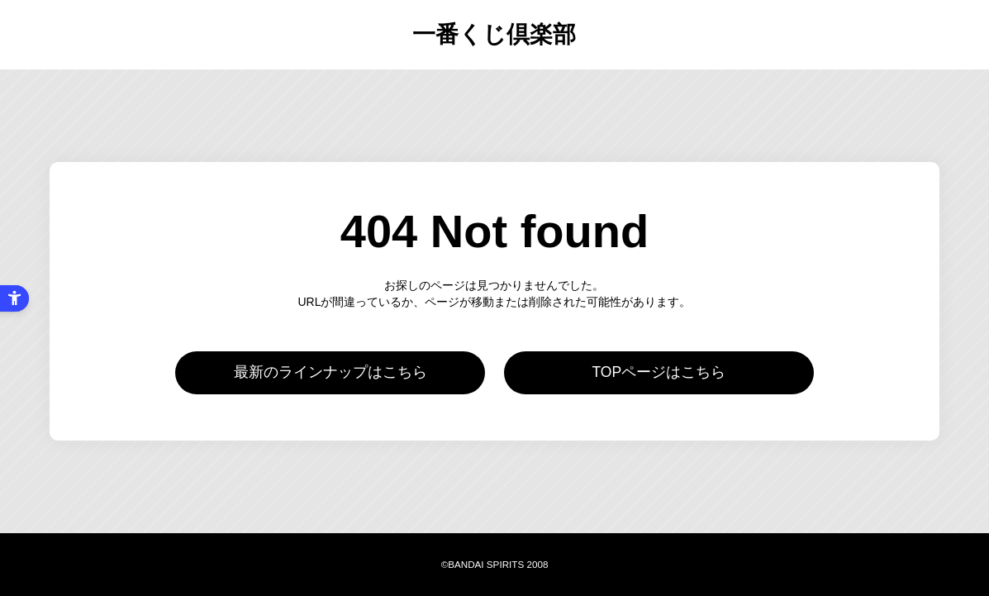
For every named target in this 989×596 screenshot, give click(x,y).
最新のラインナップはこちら (330, 372)
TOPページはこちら (658, 372)
